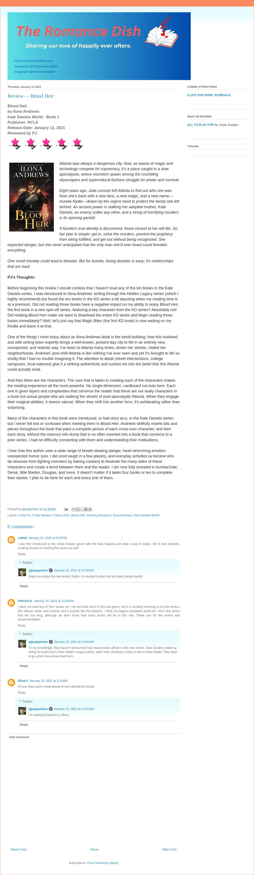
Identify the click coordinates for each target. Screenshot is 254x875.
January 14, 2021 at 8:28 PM (48, 538)
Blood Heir (78, 515)
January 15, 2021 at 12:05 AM (54, 601)
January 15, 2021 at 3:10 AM (48, 680)
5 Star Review (41, 515)
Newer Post (18, 849)
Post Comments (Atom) (102, 863)
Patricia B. (25, 601)
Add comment (19, 737)
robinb (22, 538)
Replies (27, 563)
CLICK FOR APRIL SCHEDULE (209, 95)
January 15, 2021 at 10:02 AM (74, 642)
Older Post (169, 849)
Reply (22, 554)
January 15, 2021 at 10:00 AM (74, 570)
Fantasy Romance (99, 515)
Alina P (23, 680)
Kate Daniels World (146, 515)
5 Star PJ (24, 515)
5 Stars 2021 (61, 515)
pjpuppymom (38, 570)
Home (94, 849)
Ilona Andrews (122, 515)
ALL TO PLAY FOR (200, 125)
